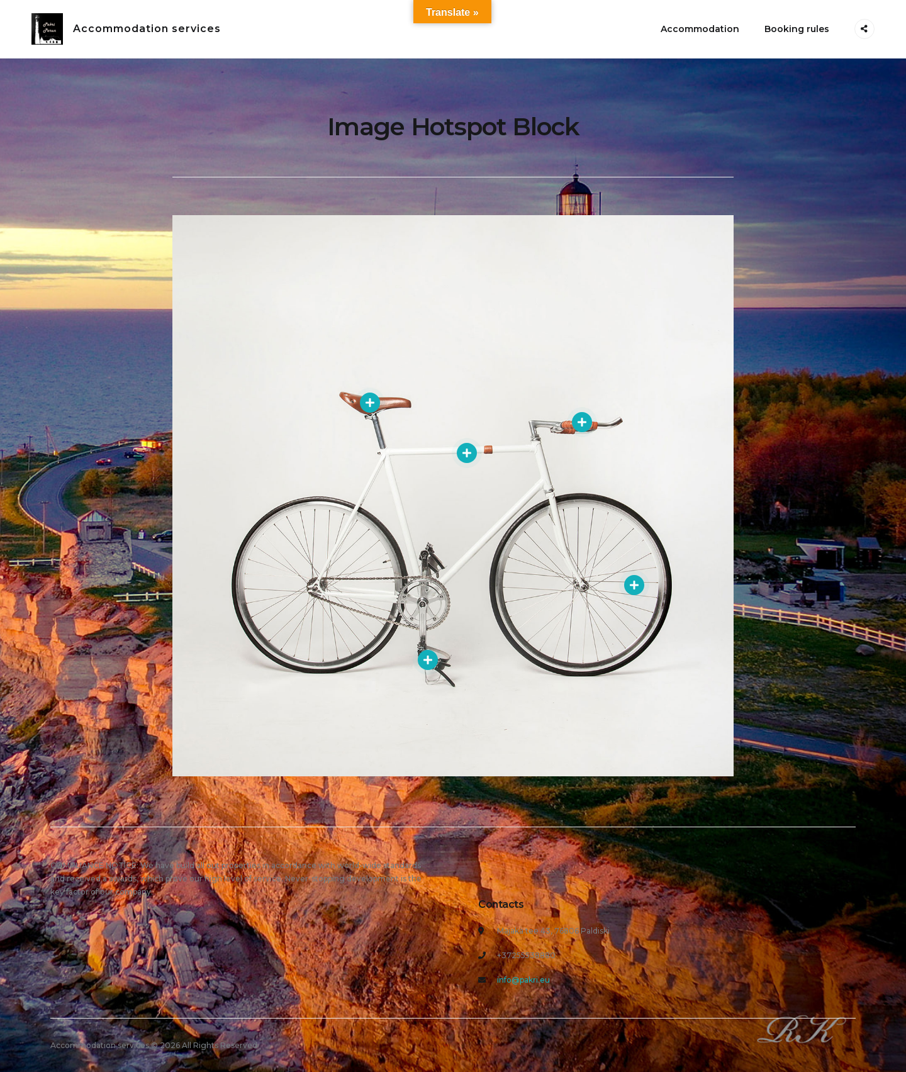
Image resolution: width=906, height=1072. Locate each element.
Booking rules (796, 29)
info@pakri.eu (523, 980)
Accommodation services (147, 29)
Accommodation (700, 29)
